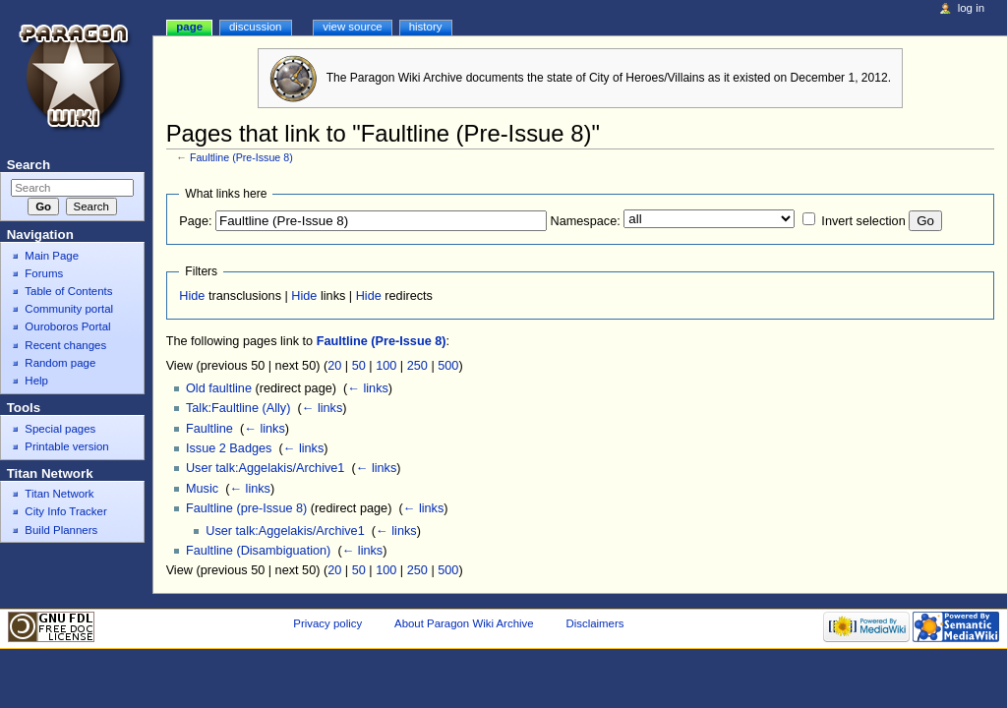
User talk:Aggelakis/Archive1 (265, 468)
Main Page (52, 256)
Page (189, 26)
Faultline (209, 429)
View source (352, 26)
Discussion (255, 26)
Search (28, 164)
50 (359, 366)
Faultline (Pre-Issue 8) (241, 157)
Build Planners (61, 530)
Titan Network (59, 494)
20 (334, 366)
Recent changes (65, 345)
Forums (44, 273)
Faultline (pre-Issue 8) (246, 508)
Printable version (66, 446)
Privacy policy (327, 623)
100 (386, 366)
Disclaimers (594, 623)
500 (448, 366)
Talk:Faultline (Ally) (238, 408)
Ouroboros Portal (67, 326)
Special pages (60, 429)
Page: (195, 221)
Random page (60, 363)
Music (202, 489)
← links (367, 388)
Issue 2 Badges (228, 448)
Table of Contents (68, 291)
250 (417, 366)
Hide (192, 296)
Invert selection (863, 221)
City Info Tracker (65, 511)
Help (36, 380)
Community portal (69, 309)
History (426, 26)
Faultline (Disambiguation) (258, 551)
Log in (971, 8)
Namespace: (586, 221)
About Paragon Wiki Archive (464, 623)
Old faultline (219, 388)
